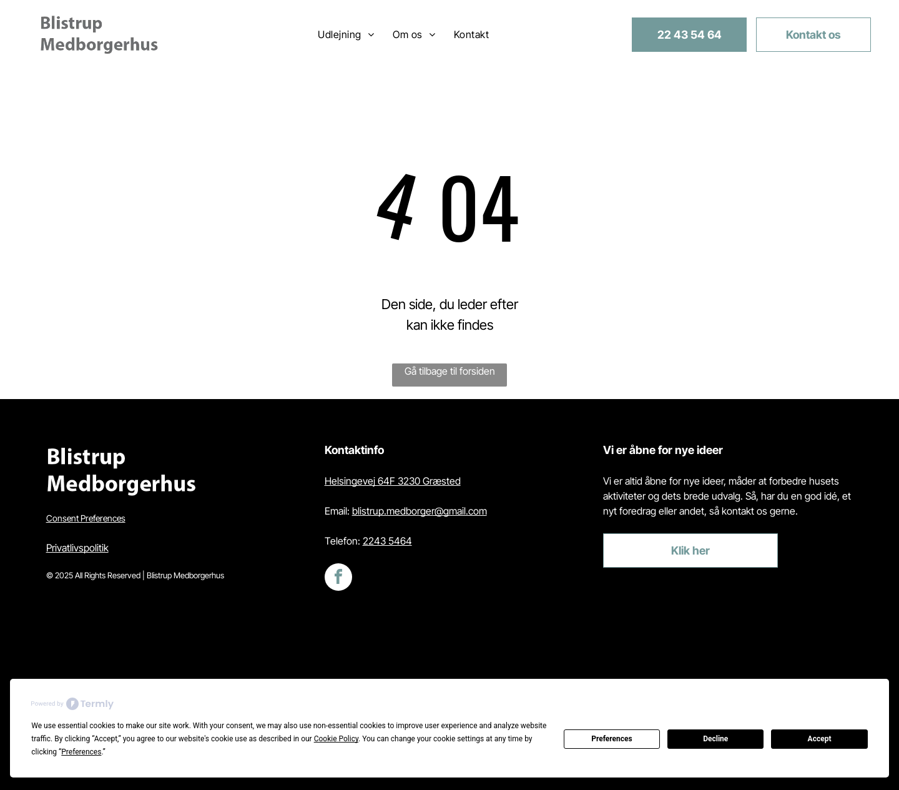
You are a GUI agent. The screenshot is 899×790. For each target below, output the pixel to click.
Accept (820, 738)
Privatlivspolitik (77, 547)
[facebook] (338, 578)
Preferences (611, 738)
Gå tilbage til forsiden (450, 371)
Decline (715, 738)
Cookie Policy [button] (336, 738)
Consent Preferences (85, 518)
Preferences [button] (81, 752)
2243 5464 (387, 541)
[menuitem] (345, 34)
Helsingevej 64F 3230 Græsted (393, 481)
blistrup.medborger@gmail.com (419, 511)
